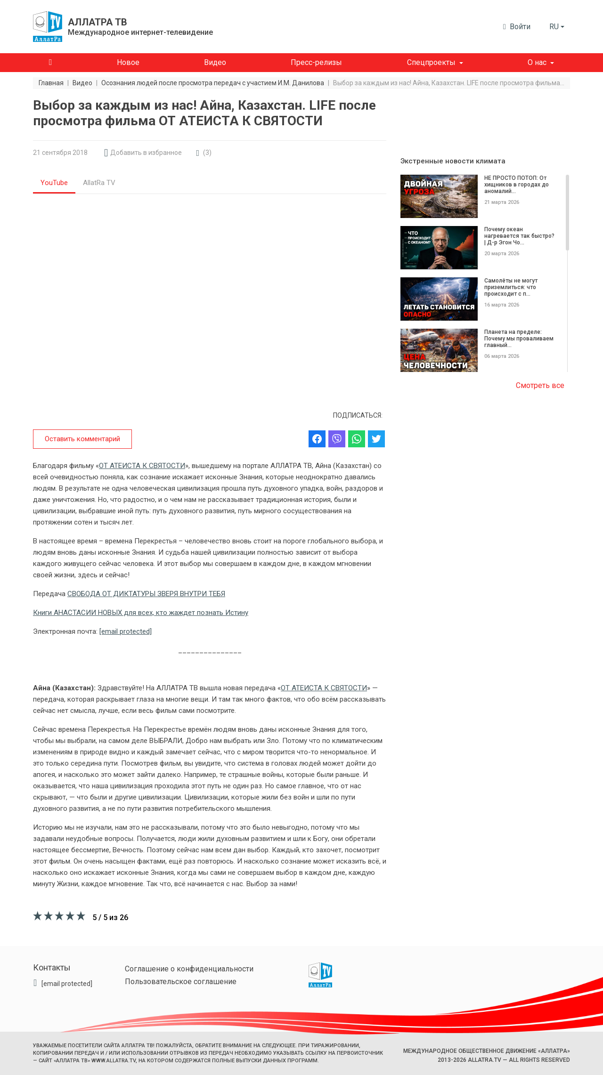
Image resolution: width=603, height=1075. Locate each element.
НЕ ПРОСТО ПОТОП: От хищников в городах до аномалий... (516, 184)
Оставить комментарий (82, 439)
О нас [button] (537, 62)
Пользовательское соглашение (180, 981)
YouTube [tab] (54, 182)
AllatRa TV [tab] (99, 182)
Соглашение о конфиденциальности (189, 968)
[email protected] (125, 631)
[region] (485, 274)
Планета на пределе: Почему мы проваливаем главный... (519, 338)
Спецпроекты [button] (431, 62)
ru (554, 26)
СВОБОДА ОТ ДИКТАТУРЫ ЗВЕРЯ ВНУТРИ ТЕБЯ (146, 594)
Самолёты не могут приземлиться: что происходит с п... (511, 287)
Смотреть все (540, 385)
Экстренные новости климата (452, 161)
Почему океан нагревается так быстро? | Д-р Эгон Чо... (519, 236)
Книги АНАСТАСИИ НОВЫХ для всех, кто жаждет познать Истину (140, 612)
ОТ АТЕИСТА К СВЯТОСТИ (142, 465)
